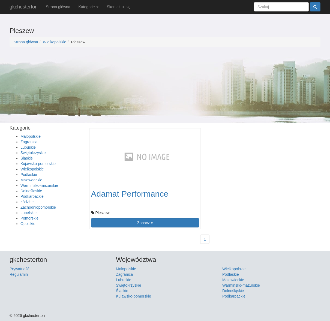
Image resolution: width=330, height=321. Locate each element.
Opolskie (27, 223)
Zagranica (28, 142)
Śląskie (26, 158)
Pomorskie (29, 218)
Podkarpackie (32, 196)
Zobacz (145, 223)
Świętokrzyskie (33, 153)
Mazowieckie (31, 180)
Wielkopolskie (54, 42)
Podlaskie (28, 174)
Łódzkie (27, 202)
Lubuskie (28, 147)
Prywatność (19, 269)
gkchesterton (24, 7)
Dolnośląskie (31, 191)
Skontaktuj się (118, 7)
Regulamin (19, 274)
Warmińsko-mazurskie (39, 185)
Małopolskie (30, 136)
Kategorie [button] (89, 7)
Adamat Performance (129, 193)
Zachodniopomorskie (38, 207)
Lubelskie (28, 213)
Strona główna (58, 7)
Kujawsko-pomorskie (38, 163)
